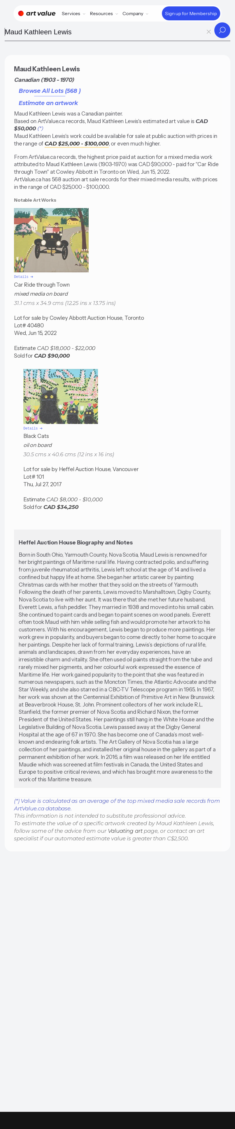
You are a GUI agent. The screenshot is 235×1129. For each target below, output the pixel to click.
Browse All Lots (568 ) (49, 90)
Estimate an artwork (48, 103)
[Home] (36, 13)
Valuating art (125, 829)
